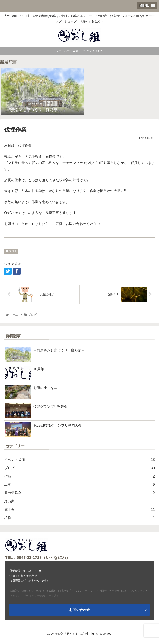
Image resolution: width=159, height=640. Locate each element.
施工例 (79, 510)
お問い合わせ (79, 610)
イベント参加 (79, 460)
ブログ (11, 251)
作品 (79, 476)
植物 (79, 518)
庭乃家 (79, 501)
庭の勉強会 (79, 493)
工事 (79, 485)
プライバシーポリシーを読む (41, 595)
